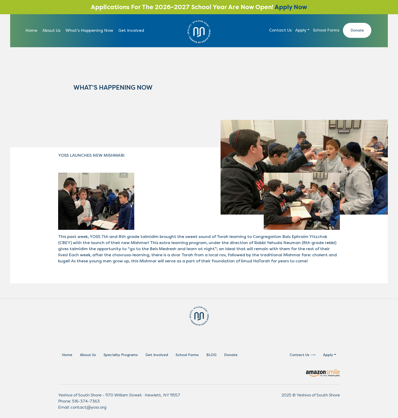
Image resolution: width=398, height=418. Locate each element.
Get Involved (131, 30)
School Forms (326, 30)
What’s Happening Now (89, 30)
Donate (357, 30)
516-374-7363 (86, 401)
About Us (51, 30)
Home (31, 30)
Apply (300, 30)
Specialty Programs (121, 355)
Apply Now (291, 7)
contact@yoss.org (88, 407)
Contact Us (280, 30)
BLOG (211, 355)
